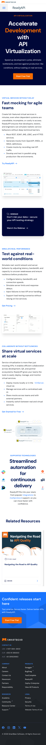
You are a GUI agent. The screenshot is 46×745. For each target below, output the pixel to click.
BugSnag (28, 671)
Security (28, 702)
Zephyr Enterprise (32, 683)
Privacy (28, 698)
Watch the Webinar (17, 228)
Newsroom (6, 679)
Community (6, 702)
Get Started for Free (13, 411)
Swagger (28, 667)
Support (5, 710)
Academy (6, 698)
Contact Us (6, 675)
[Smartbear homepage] (8, 2)
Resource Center (8, 706)
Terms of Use (30, 706)
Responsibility (7, 687)
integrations (28, 495)
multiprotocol (16, 498)
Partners (5, 683)
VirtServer (39, 383)
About (4, 667)
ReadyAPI (29, 679)
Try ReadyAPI (9, 163)
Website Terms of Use (33, 710)
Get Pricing (8, 305)
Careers (5, 671)
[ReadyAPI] (25, 8)
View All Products (32, 687)
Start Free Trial (23, 76)
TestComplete (30, 675)
